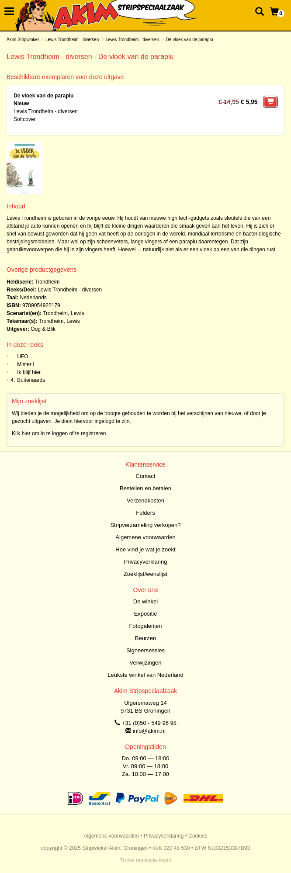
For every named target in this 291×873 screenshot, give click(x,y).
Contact (146, 476)
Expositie (145, 613)
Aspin (164, 860)
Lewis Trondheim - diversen (72, 39)
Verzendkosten (145, 500)
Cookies (197, 836)
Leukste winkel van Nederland (145, 675)
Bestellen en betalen (145, 488)
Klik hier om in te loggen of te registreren (59, 433)
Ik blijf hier (29, 372)
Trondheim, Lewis (63, 313)
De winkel (145, 601)
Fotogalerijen (145, 626)
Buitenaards (31, 380)
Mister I (25, 364)
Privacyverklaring (145, 561)
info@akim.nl (149, 731)
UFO (22, 356)
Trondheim (47, 282)
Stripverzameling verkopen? (145, 525)
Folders (145, 512)
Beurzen (145, 638)
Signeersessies (145, 650)
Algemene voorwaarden (145, 537)
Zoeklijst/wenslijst (145, 574)
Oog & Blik (43, 329)
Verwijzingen (146, 662)
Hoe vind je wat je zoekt (145, 549)
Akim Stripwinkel (22, 39)
